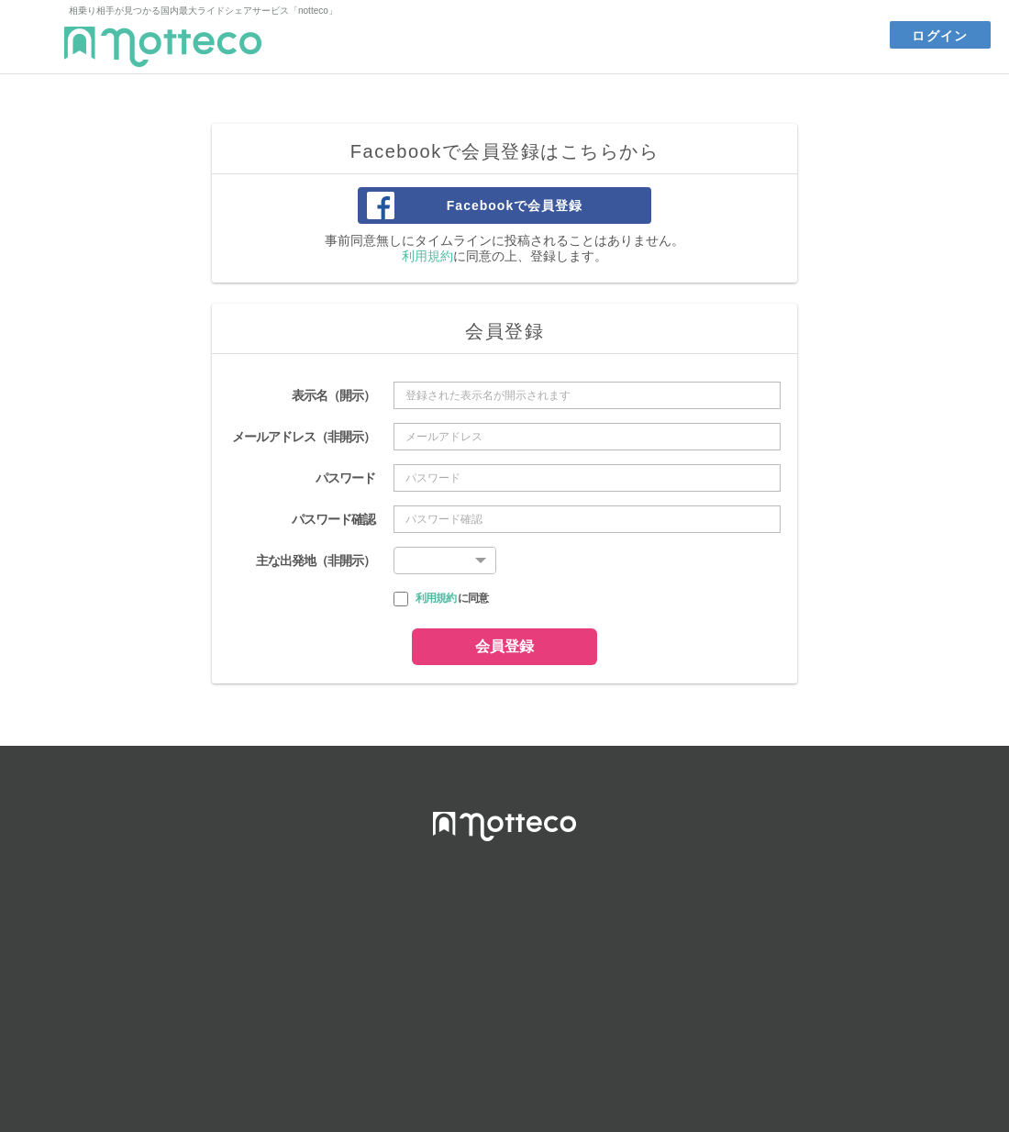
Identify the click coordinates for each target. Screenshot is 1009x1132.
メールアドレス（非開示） (303, 436)
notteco (162, 47)
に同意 (452, 598)
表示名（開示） (333, 395)
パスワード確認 (333, 519)
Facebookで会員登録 (514, 205)
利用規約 (427, 256)
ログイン (940, 35)
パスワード (345, 478)
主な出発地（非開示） (315, 560)
